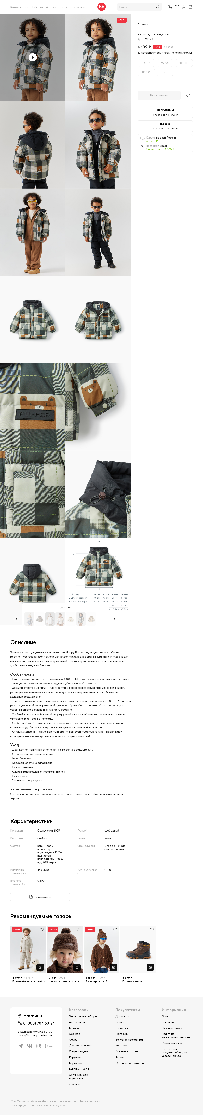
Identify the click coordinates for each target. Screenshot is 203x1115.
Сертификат (43, 897)
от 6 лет (65, 7)
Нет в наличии (159, 95)
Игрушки (75, 1057)
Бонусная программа (129, 1039)
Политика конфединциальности (176, 1035)
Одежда (74, 1034)
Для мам (79, 7)
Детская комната (80, 1045)
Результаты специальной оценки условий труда (175, 1052)
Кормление (76, 1063)
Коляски (74, 1028)
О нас (165, 1016)
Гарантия (121, 1028)
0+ (26, 7)
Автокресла (77, 1022)
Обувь (73, 1039)
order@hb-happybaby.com (35, 1035)
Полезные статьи (126, 1051)
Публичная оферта (174, 1028)
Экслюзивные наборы (83, 1016)
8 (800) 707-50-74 (39, 1023)
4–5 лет (51, 7)
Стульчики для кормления (78, 1076)
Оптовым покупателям (129, 1063)
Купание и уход (79, 1069)
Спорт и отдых (78, 1051)
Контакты (121, 1045)
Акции (119, 1057)
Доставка (122, 1016)
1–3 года (37, 7)
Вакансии (168, 1022)
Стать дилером (172, 1043)
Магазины (121, 1034)
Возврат (121, 1022)
